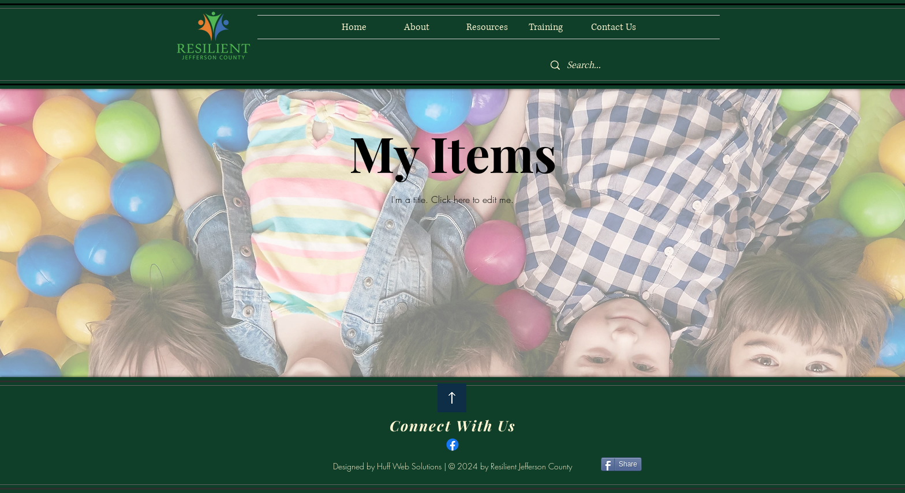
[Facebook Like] (283, 466)
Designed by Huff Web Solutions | (390, 466)
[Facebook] (452, 444)
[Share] (621, 464)
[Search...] (631, 65)
